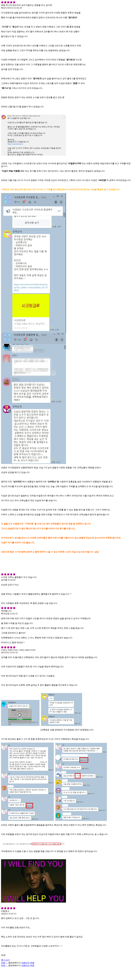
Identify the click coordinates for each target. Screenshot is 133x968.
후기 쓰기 (5, 960)
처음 (3, 963)
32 (25, 963)
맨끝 (32, 963)
